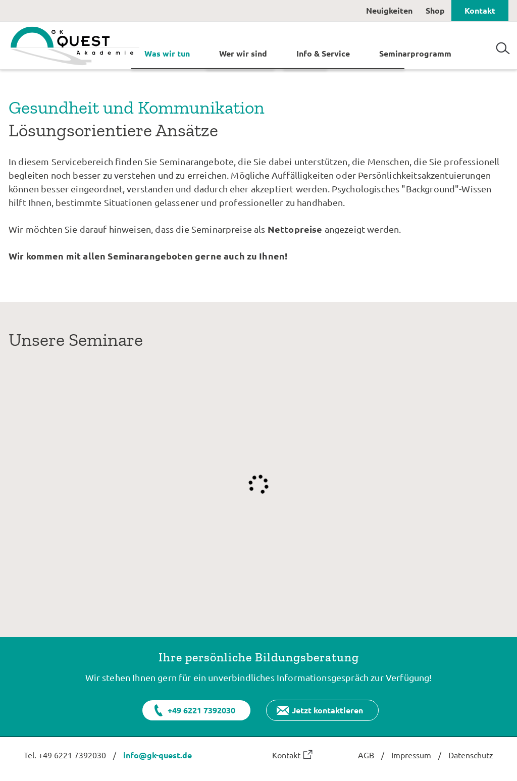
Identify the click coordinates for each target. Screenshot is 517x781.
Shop (435, 10)
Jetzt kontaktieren (327, 710)
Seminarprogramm (415, 52)
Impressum (411, 755)
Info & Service (323, 52)
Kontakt (479, 10)
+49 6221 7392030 (201, 710)
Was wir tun (167, 52)
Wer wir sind (243, 52)
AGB (366, 755)
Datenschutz (470, 755)
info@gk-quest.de (157, 755)
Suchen (503, 44)
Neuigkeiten (389, 10)
